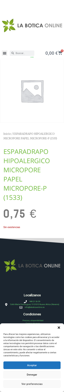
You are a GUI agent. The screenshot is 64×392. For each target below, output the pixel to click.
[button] (59, 327)
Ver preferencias (32, 384)
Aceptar (32, 365)
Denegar (32, 374)
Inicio (7, 134)
